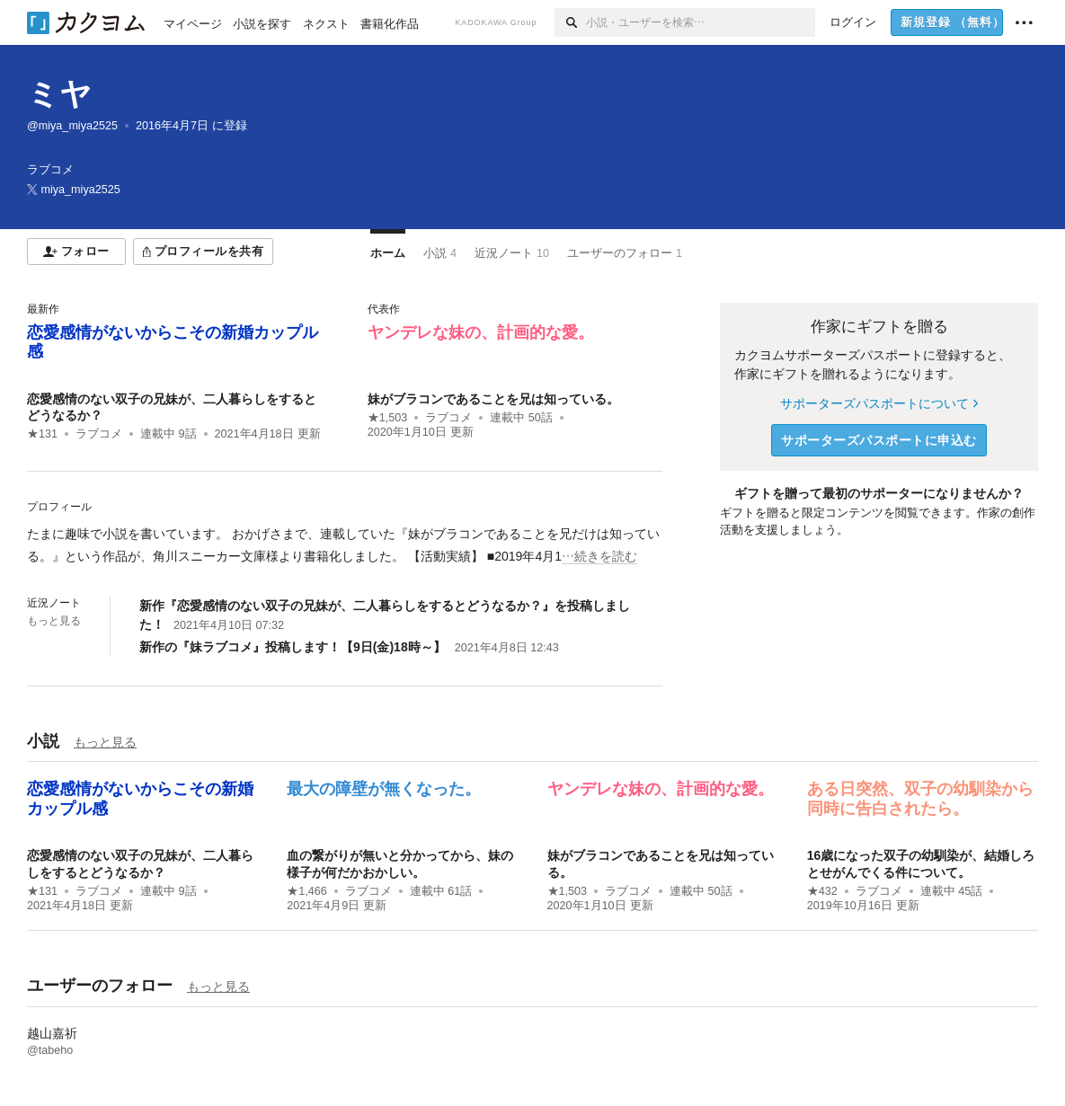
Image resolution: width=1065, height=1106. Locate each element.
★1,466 (307, 891)
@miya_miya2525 (72, 125)
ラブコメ (98, 434)
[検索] (570, 22)
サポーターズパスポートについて (878, 403)
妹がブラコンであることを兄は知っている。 (493, 399)
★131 (42, 434)
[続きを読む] (344, 545)
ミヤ (59, 93)
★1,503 (388, 417)
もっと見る (54, 620)
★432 (822, 891)
